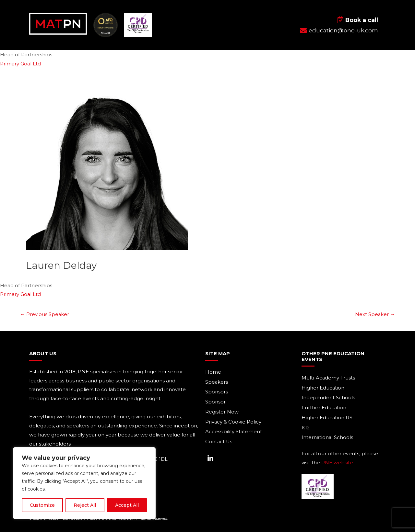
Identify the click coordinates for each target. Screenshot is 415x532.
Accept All (127, 505)
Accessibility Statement (233, 432)
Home (213, 372)
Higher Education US (327, 418)
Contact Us (219, 442)
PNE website (337, 463)
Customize (42, 505)
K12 (306, 428)
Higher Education (323, 388)
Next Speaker (375, 314)
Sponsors (216, 392)
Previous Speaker (44, 314)
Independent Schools (328, 398)
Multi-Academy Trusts (328, 378)
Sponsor (215, 402)
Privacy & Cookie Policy (233, 422)
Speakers (216, 382)
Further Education (324, 408)
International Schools (328, 438)
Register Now (222, 412)
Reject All (85, 505)
